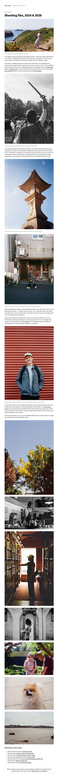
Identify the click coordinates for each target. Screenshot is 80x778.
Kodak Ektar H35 (27, 751)
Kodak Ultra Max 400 (21, 760)
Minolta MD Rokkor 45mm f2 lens (25, 755)
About (19, 5)
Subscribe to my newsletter (39, 771)
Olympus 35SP (9, 71)
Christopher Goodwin (25, 762)
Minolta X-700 (13, 69)
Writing (15, 5)
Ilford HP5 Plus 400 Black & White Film (32, 759)
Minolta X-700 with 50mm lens (25, 753)
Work (23, 5)
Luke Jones (8, 5)
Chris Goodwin (38, 71)
